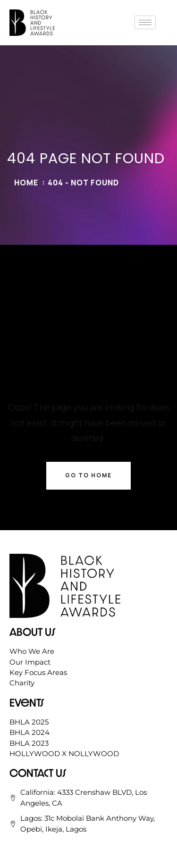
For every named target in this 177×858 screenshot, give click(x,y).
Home (26, 182)
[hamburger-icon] (145, 22)
